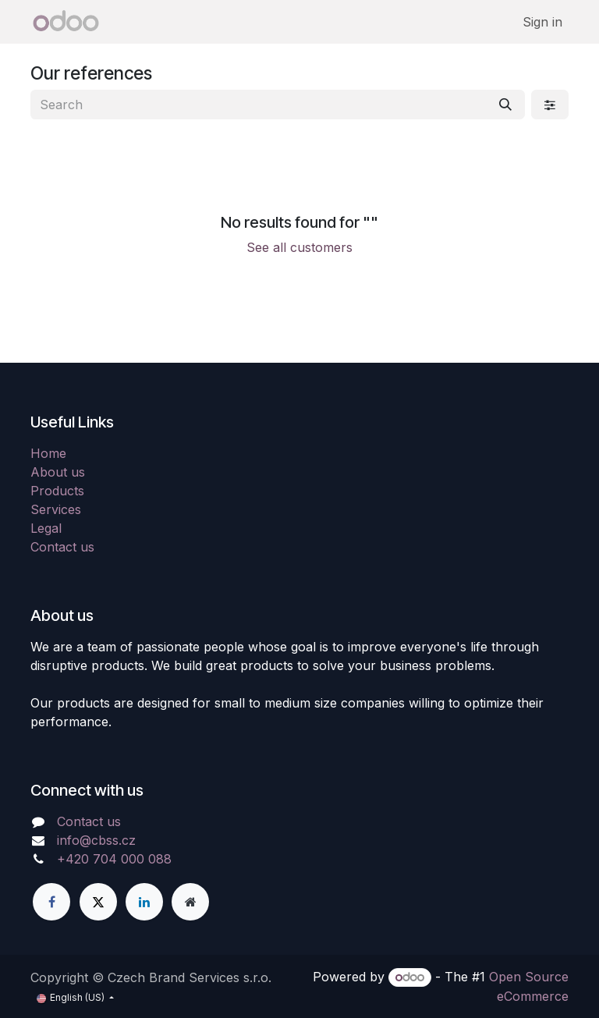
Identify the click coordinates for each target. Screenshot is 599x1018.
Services (55, 509)
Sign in (542, 22)
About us (57, 472)
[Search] (505, 104)
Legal (46, 528)
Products (57, 490)
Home (48, 453)
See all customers (299, 247)
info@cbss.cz (96, 840)
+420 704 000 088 (114, 859)
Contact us (62, 547)
